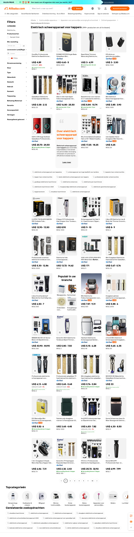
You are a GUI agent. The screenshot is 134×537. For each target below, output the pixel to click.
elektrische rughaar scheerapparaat (75, 523)
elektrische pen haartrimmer (92, 182)
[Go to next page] (97, 481)
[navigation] (17, 251)
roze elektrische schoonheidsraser (49, 528)
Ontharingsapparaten (108, 20)
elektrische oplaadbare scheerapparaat (45, 523)
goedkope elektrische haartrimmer (44, 182)
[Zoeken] (77, 8)
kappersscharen (38, 192)
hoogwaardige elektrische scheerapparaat (72, 187)
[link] (131, 516)
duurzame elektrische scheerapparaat (92, 518)
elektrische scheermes (69, 182)
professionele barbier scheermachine (106, 177)
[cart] (99, 9)
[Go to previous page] (61, 481)
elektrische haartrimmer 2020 (43, 187)
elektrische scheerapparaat (80, 192)
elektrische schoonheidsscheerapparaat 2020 (23, 518)
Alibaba (33, 20)
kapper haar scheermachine (42, 177)
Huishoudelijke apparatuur (48, 20)
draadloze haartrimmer (57, 192)
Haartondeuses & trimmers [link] (40, 23)
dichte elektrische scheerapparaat (77, 528)
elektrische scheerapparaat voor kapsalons (47, 172)
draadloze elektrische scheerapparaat (106, 528)
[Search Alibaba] (49, 8)
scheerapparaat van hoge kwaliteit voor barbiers (82, 172)
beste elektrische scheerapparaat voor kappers (73, 177)
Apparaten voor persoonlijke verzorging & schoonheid (79, 20)
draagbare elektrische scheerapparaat (89, 513)
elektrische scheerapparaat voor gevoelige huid (59, 518)
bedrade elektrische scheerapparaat (20, 528)
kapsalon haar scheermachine (113, 172)
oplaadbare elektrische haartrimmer (104, 523)
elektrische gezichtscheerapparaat (103, 187)
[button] (69, 8)
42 (92, 481)
